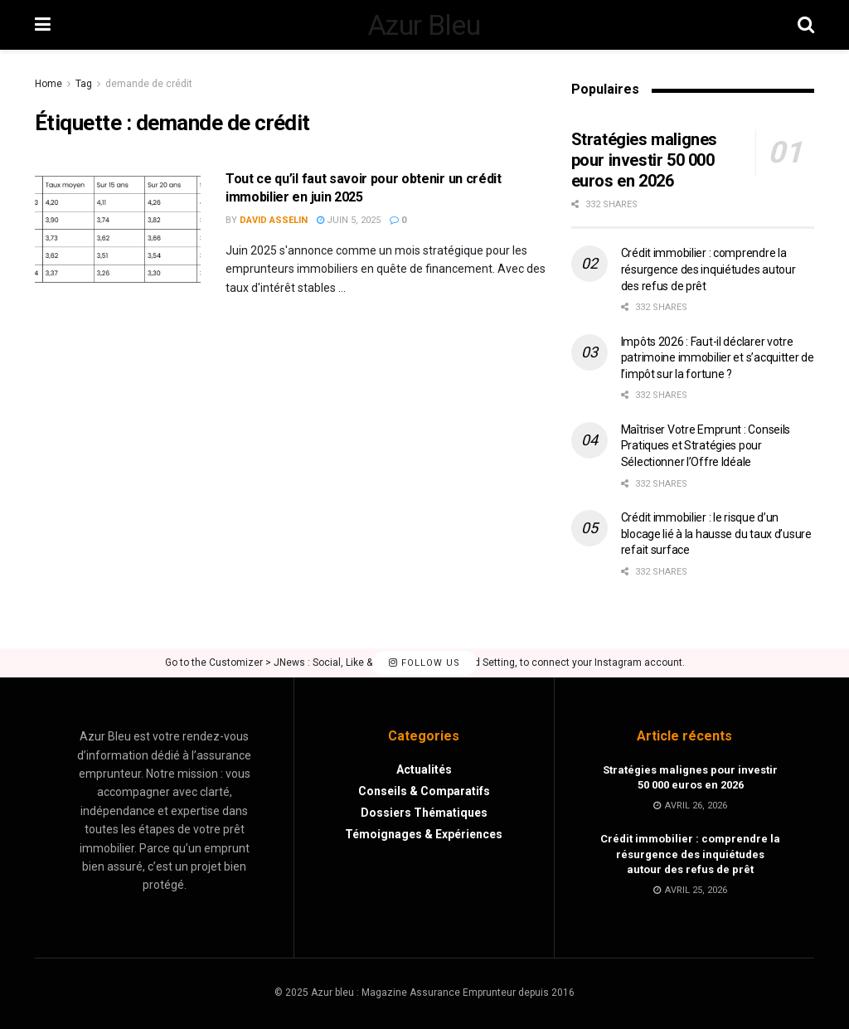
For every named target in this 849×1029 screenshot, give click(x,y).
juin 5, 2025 (349, 220)
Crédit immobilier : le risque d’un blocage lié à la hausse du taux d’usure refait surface (716, 533)
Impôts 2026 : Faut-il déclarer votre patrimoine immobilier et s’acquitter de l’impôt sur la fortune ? (717, 358)
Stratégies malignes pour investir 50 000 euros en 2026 (644, 160)
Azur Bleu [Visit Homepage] (424, 25)
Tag (83, 84)
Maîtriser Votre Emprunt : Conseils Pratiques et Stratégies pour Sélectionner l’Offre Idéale (705, 445)
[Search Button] (806, 25)
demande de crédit (148, 84)
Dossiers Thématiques (424, 812)
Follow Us (424, 663)
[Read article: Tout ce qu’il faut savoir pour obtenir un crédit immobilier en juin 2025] (118, 229)
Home (48, 84)
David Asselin (274, 220)
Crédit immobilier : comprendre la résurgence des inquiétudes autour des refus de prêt (708, 269)
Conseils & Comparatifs (424, 791)
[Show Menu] (43, 25)
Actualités (424, 769)
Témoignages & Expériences (423, 834)
